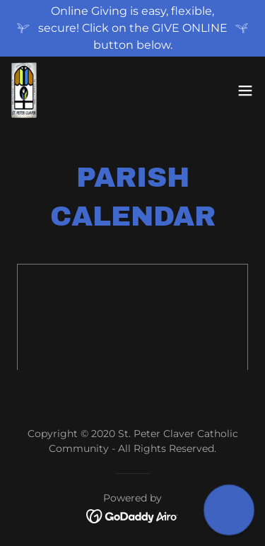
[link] (24, 90)
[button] (245, 90)
